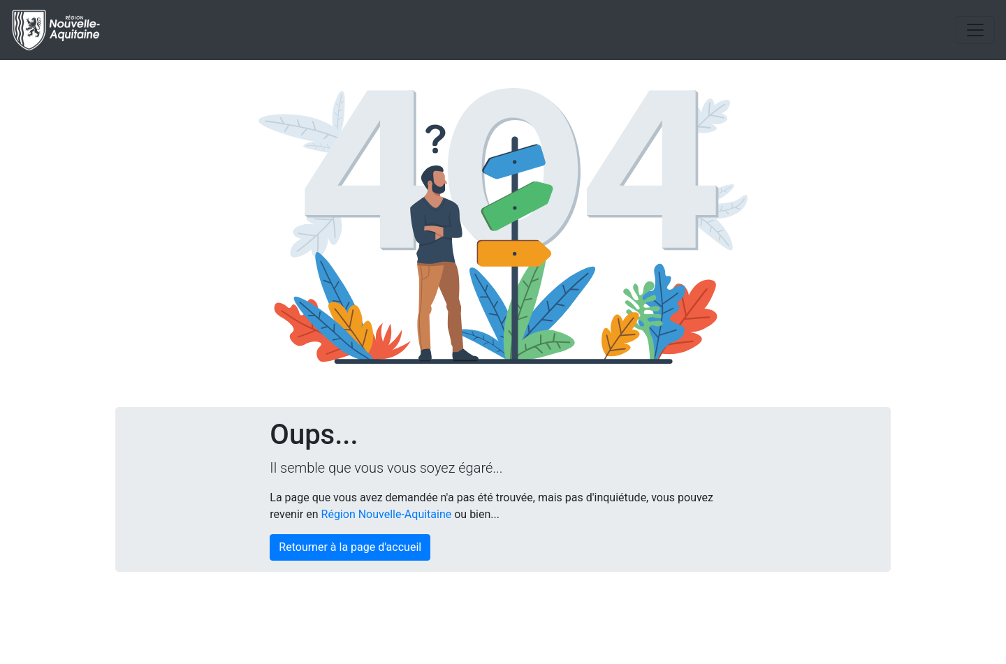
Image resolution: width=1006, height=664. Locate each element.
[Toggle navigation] (975, 30)
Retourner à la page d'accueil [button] (350, 547)
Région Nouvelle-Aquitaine (386, 514)
